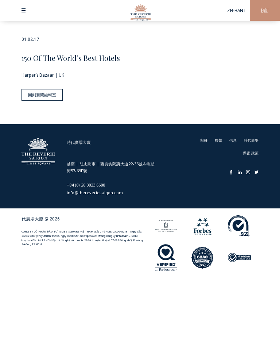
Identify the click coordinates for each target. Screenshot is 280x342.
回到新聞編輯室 (40, 93)
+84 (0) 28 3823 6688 (86, 183)
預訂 (265, 10)
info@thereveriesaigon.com (95, 191)
